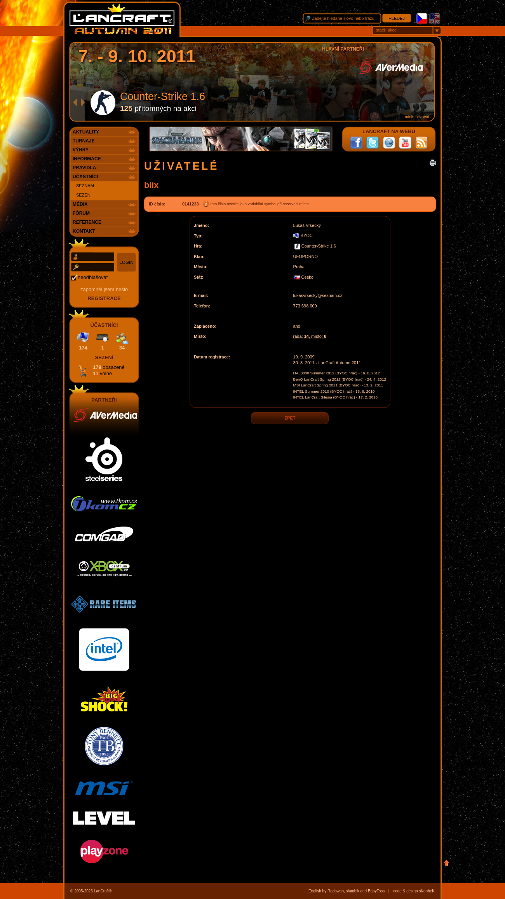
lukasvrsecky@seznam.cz (318, 295)
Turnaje (84, 141)
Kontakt (84, 231)
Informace (87, 159)
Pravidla (84, 167)
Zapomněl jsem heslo (104, 289)
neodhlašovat (93, 277)
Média (80, 204)
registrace (103, 298)
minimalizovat (417, 117)
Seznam (85, 185)
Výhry (81, 150)
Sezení (84, 195)
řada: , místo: (310, 336)
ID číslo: (157, 204)
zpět (290, 418)
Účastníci (85, 176)
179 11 (109, 370)
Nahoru (446, 863)
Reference (87, 222)
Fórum (81, 213)
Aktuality (86, 132)
